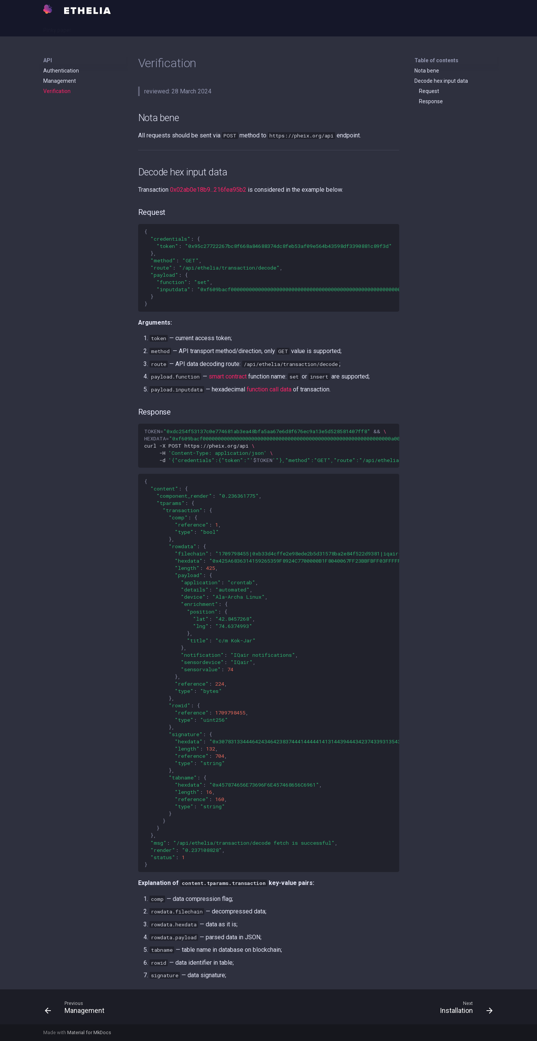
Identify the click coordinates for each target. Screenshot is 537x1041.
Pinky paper (57, 28)
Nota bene (426, 71)
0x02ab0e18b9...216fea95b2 (208, 189)
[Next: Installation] (463, 1009)
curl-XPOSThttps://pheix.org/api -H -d (271, 446)
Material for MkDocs (89, 1032)
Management (59, 81)
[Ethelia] (47, 9)
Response (431, 101)
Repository (182, 28)
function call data (269, 389)
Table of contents (436, 60)
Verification (57, 91)
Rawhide (109, 28)
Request (429, 91)
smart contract (228, 376)
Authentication (61, 71)
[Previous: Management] (77, 1009)
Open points (144, 28)
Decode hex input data (441, 81)
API (85, 28)
